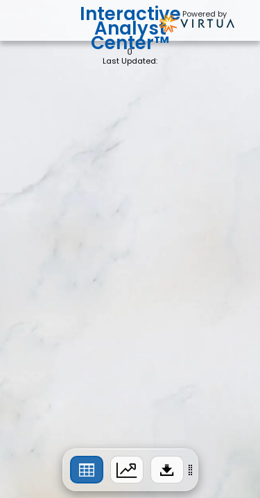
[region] (130, 469)
